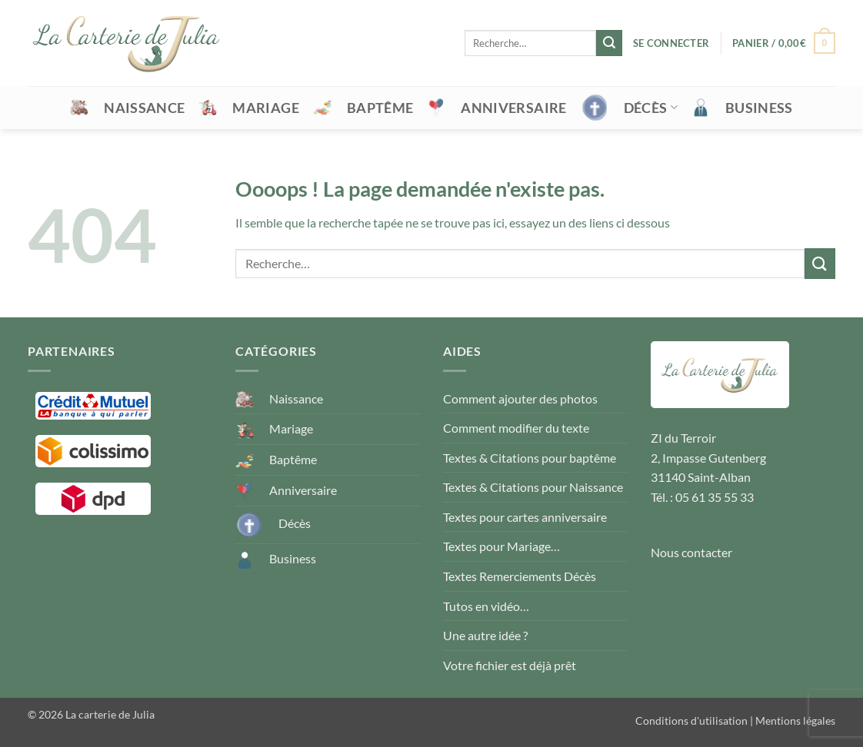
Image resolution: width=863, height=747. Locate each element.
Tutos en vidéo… (486, 606)
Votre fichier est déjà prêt (509, 665)
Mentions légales (795, 720)
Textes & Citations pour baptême (529, 457)
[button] (671, 43)
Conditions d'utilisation (691, 720)
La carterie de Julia (110, 714)
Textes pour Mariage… (501, 546)
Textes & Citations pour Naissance (533, 487)
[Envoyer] (609, 43)
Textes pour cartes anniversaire (525, 517)
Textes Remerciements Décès (519, 576)
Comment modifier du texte (516, 427)
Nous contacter (691, 552)
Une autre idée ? (485, 635)
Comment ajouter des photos (520, 398)
